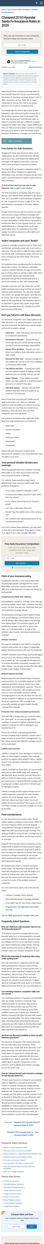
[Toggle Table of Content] (17, 141)
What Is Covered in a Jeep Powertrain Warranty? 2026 (23, 1154)
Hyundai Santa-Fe (8, 12)
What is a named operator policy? (15, 1148)
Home (4, 10)
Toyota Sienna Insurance (12, 1191)
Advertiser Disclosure (35, 67)
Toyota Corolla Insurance (12, 1194)
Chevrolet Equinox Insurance (14, 1184)
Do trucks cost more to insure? (14, 1160)
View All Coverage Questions (14, 1172)
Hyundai (34, 10)
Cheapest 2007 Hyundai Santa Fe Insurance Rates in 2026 (20, 1133)
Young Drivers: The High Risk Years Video (22, 907)
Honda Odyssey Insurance (13, 1203)
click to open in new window (21, 188)
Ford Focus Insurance (11, 1181)
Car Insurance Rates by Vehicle (18, 10)
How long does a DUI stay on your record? (18, 1163)
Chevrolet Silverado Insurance (14, 1187)
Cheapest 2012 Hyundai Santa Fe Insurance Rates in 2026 (27, 1123)
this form (32, 533)
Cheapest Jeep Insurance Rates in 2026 (18, 1157)
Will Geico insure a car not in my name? (18, 1151)
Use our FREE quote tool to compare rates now (20, 915)
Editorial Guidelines (9, 74)
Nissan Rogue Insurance (12, 1200)
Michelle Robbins (25, 61)
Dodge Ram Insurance (11, 1206)
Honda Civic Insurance (12, 1197)
